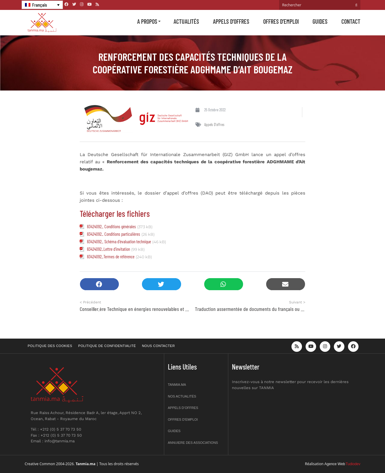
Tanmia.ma (177, 384)
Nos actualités (182, 396)
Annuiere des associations (193, 442)
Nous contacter (158, 346)
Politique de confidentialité (107, 346)
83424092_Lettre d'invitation (108, 249)
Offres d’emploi (281, 21)
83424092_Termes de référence (110, 256)
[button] (99, 284)
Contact (350, 21)
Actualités (186, 21)
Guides (320, 21)
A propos (147, 21)
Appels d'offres (214, 124)
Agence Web (335, 464)
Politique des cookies (50, 346)
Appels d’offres (231, 21)
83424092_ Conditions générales (111, 226)
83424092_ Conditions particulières (113, 234)
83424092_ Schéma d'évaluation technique (119, 241)
